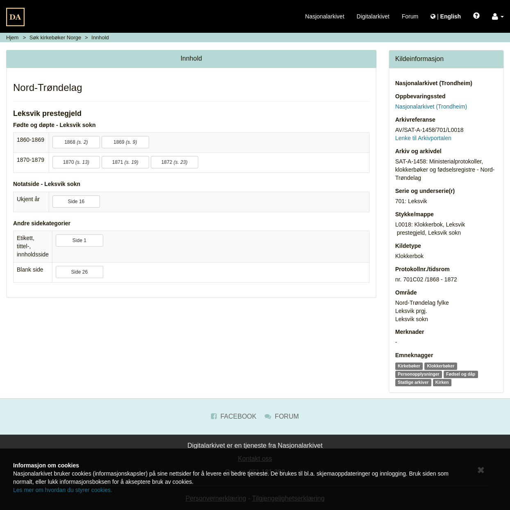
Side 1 (79, 240)
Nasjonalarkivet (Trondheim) (433, 83)
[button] (498, 16)
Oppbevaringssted (420, 96)
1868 (76, 142)
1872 (174, 162)
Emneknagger (414, 355)
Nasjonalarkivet (325, 16)
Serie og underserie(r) (425, 191)
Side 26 (79, 272)
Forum (410, 16)
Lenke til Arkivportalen (423, 138)
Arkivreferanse (415, 119)
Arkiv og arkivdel (418, 151)
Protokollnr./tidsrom (422, 269)
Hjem (12, 37)
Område (406, 292)
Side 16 (76, 201)
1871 (125, 162)
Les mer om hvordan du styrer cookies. (62, 490)
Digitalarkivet (373, 16)
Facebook (233, 416)
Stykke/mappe (414, 214)
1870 (76, 162)
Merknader (409, 332)
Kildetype (408, 246)
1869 (125, 142)
